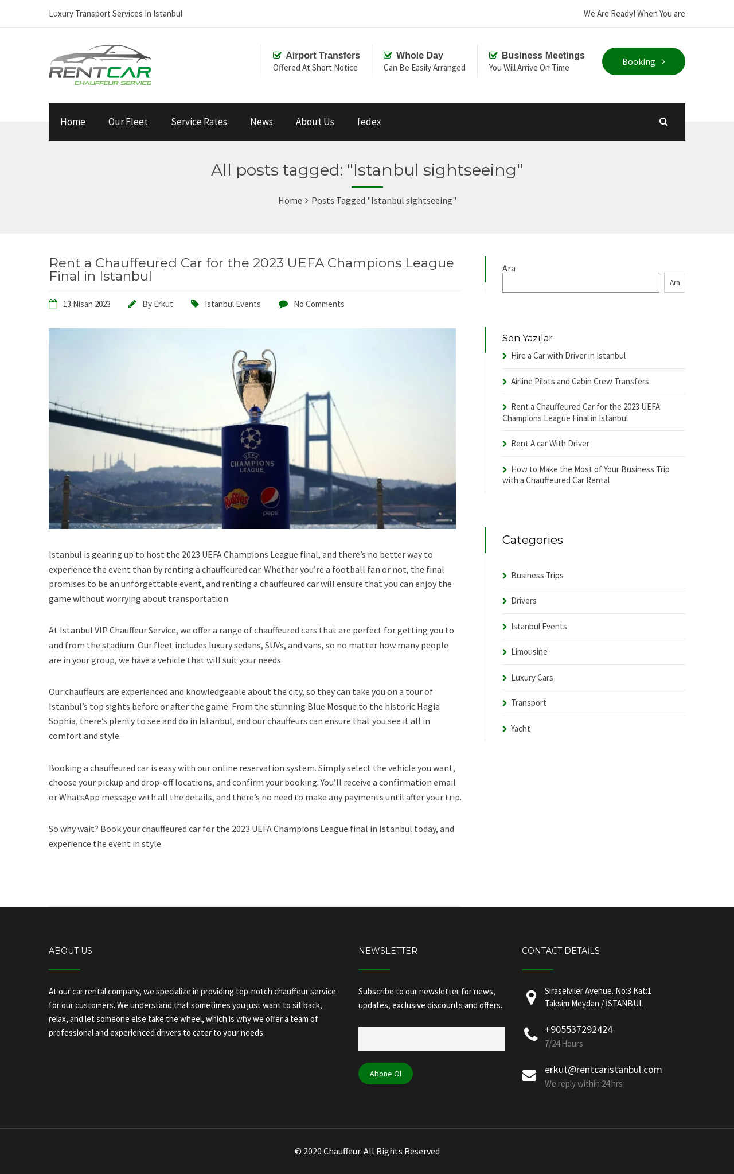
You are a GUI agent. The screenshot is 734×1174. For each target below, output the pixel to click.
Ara (509, 268)
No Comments (319, 303)
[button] (255, 699)
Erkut (163, 303)
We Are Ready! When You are (634, 13)
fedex (369, 121)
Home (72, 121)
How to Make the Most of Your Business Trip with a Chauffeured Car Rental (586, 475)
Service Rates (199, 121)
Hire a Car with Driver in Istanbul (568, 355)
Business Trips (537, 575)
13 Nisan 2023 (87, 303)
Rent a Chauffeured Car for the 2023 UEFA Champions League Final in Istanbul (251, 269)
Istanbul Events (233, 303)
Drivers (524, 600)
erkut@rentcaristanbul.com (603, 1069)
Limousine (529, 651)
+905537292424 (578, 1029)
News (261, 121)
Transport (528, 702)
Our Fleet (128, 121)
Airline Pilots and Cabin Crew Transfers (580, 381)
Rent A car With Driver (550, 443)
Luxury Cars (532, 677)
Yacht (520, 728)
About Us (315, 121)
